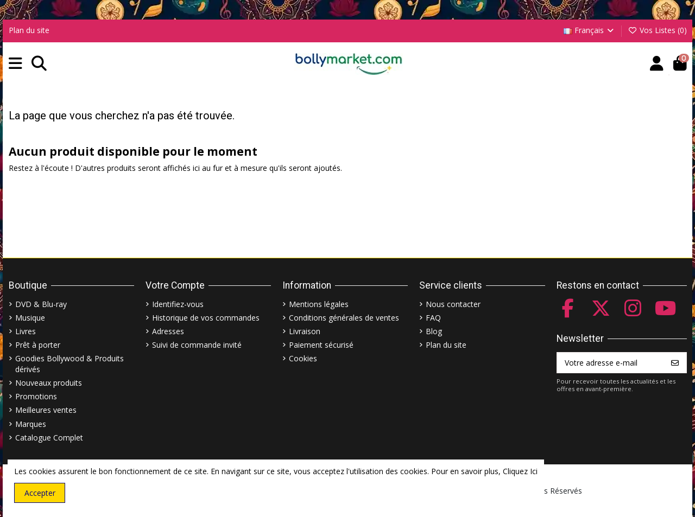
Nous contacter (453, 304)
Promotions (36, 396)
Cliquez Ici (520, 471)
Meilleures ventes (46, 410)
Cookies (303, 358)
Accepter (39, 493)
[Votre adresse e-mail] (610, 363)
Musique (30, 317)
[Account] (656, 63)
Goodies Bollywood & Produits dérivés (69, 363)
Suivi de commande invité (197, 345)
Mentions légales (319, 304)
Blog (434, 331)
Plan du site (29, 30)
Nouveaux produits (48, 383)
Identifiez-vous (178, 304)
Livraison (304, 331)
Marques (30, 424)
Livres (25, 331)
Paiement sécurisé (321, 345)
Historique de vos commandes (206, 317)
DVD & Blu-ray (41, 304)
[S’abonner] (675, 363)
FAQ (433, 317)
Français (590, 30)
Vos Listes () (657, 30)
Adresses (168, 331)
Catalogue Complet (49, 437)
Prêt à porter (37, 345)
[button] (15, 63)
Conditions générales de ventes (344, 317)
